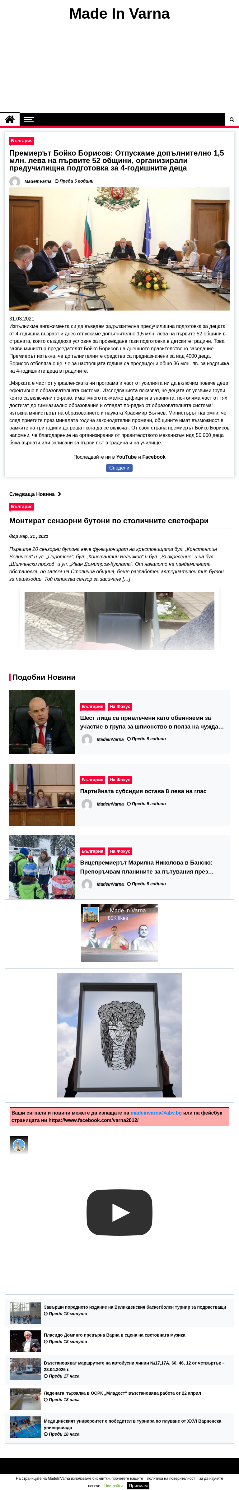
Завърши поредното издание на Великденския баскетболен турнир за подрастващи (135, 1307)
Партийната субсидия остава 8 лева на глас (143, 791)
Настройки (113, 1486)
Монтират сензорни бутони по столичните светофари (109, 520)
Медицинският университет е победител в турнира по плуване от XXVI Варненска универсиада (132, 1424)
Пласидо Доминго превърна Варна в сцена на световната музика (114, 1335)
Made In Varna (119, 13)
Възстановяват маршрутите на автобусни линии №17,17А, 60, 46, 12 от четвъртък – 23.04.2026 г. (134, 1366)
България (22, 140)
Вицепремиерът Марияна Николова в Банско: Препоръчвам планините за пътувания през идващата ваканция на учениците (146, 867)
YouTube (126, 457)
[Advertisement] (119, 67)
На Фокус (120, 706)
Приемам (138, 1485)
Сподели (119, 467)
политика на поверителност (171, 1478)
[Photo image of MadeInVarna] (19, 1145)
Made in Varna (128, 910)
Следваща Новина (36, 494)
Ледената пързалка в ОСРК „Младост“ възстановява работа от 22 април (122, 1393)
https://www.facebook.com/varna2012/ (93, 1120)
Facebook (154, 457)
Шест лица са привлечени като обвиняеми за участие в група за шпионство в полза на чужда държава (149, 723)
